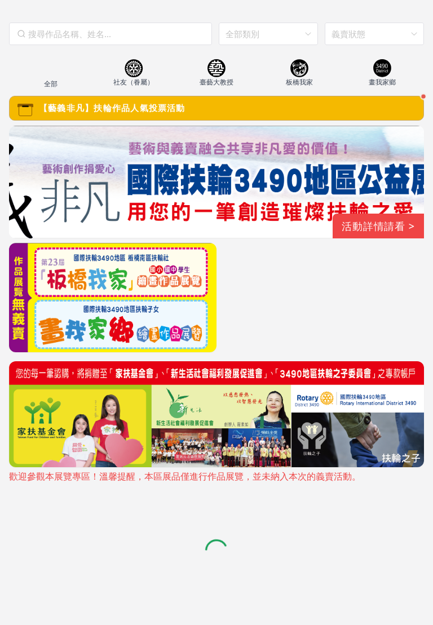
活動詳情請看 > (378, 226)
